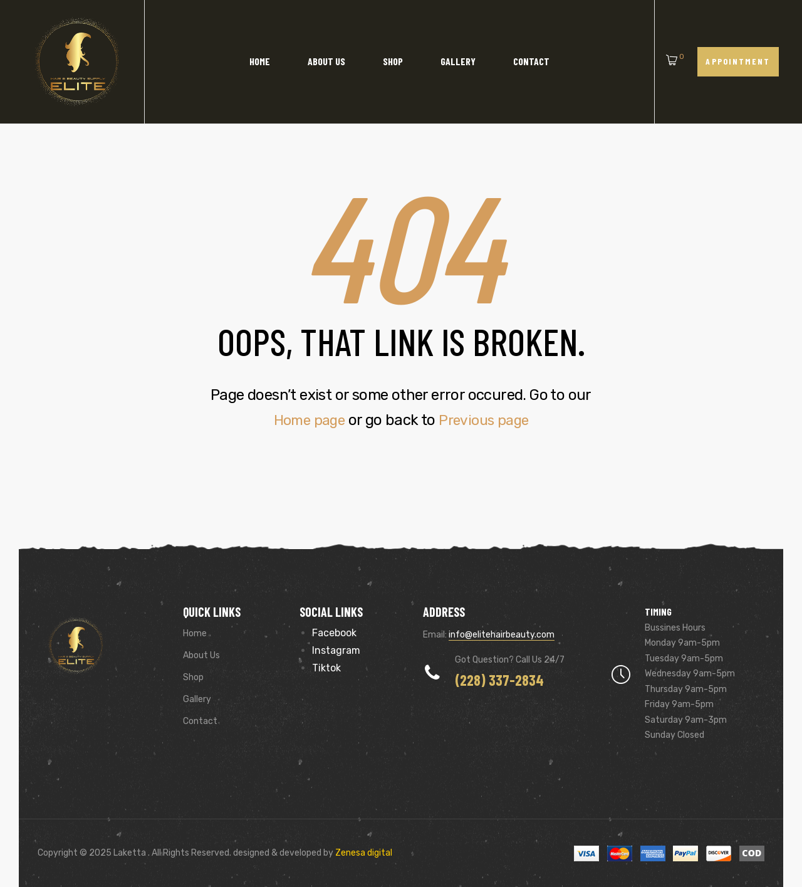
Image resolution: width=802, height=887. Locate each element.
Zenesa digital (362, 853)
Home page (306, 420)
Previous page (486, 420)
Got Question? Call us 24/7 (510, 659)
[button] (738, 61)
